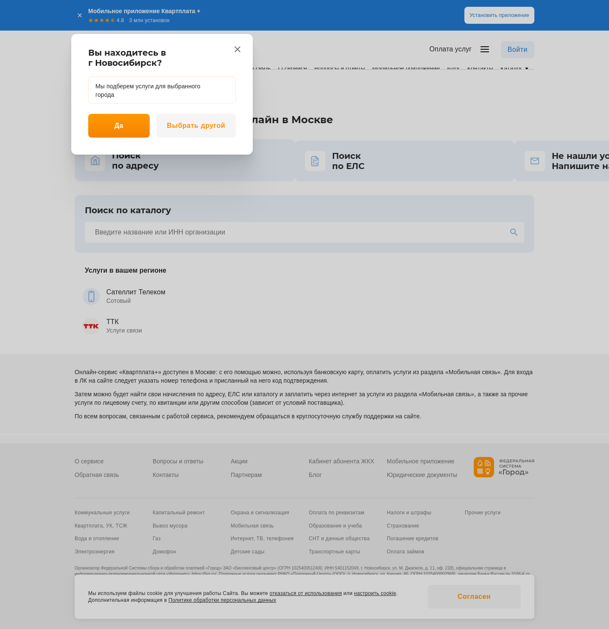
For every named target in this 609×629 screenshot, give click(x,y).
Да (119, 125)
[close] (237, 49)
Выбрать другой (196, 125)
